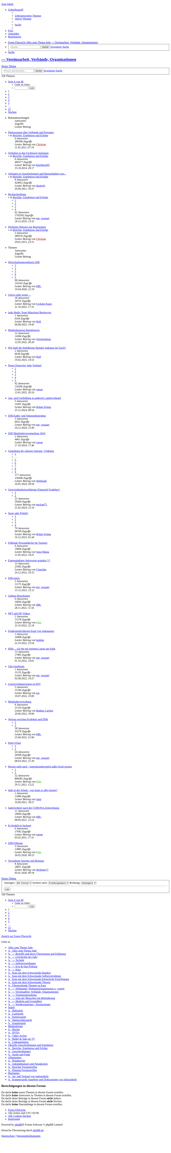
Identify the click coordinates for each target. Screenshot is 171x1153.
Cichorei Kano (44, 303)
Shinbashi (41, 481)
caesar (39, 389)
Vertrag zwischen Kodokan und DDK (28, 719)
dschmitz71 (42, 869)
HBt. (38, 286)
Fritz (38, 622)
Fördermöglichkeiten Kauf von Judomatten (31, 631)
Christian (41, 144)
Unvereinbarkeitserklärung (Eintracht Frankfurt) (34, 489)
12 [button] (9, 109)
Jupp (38, 799)
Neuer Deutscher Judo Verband (24, 365)
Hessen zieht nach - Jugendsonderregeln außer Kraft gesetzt (40, 766)
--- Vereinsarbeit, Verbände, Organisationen (38, 59)
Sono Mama (42, 551)
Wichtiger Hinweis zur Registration (27, 227)
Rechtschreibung (17, 194)
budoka (40, 640)
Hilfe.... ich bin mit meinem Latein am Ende (31, 648)
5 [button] (8, 103)
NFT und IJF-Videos (19, 613)
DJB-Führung (15, 843)
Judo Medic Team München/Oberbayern (29, 312)
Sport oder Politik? (18, 513)
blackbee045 (43, 165)
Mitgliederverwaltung (19, 701)
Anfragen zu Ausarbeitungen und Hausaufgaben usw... (37, 173)
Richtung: (83, 882)
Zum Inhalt (7, 4)
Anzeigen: (18, 882)
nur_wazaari (42, 218)
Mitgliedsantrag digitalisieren (24, 330)
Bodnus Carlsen (44, 710)
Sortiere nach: (51, 882)
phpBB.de (38, 1130)
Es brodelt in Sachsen (19, 825)
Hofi (38, 321)
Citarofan (41, 569)
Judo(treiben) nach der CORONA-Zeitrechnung (33, 807)
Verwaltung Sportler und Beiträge (26, 860)
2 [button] (8, 94)
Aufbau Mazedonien (19, 595)
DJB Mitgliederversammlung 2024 (26, 433)
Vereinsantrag (43, 339)
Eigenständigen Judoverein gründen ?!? (29, 560)
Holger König (43, 407)
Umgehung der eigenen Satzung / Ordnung (31, 451)
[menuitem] (28, 15)
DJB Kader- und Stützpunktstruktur (27, 415)
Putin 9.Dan (14, 743)
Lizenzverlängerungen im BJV (24, 684)
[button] (15, 81)
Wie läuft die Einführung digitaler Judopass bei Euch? (37, 347)
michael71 (41, 504)
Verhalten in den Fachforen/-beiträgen (28, 153)
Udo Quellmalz (16, 666)
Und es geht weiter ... (19, 294)
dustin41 (40, 185)
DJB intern (14, 578)
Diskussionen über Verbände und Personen (31, 132)
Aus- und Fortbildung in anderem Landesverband (34, 398)
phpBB (18, 1124)
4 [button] (8, 100)
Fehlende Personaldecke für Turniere (27, 542)
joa (37, 693)
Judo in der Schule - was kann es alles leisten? (32, 790)
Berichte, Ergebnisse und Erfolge (30, 135)
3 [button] (8, 97)
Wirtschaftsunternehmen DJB (24, 262)
